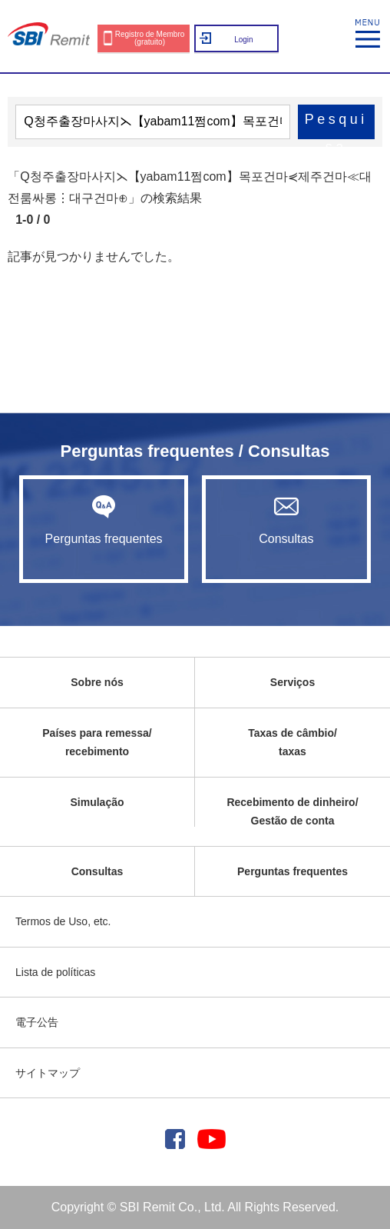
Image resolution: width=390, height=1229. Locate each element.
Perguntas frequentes (103, 520)
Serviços (292, 682)
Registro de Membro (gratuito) (150, 38)
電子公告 (36, 1022)
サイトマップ (47, 1073)
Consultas (286, 520)
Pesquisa (336, 125)
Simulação (97, 802)
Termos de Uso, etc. (63, 921)
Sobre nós (97, 682)
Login (243, 39)
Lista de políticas (55, 972)
